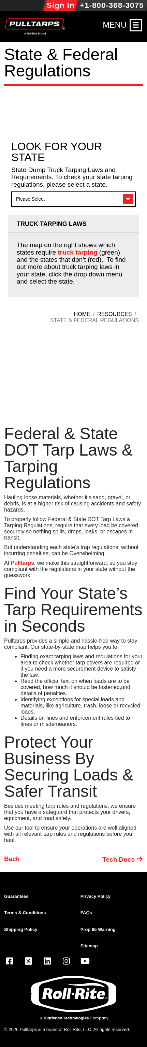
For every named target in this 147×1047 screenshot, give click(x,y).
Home (82, 314)
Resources (114, 314)
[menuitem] (42, 896)
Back (11, 858)
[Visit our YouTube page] (85, 962)
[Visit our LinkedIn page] (47, 962)
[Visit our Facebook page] (9, 962)
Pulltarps (22, 563)
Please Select (30, 199)
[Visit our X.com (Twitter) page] (28, 962)
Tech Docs (118, 859)
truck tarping (77, 252)
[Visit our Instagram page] (66, 962)
